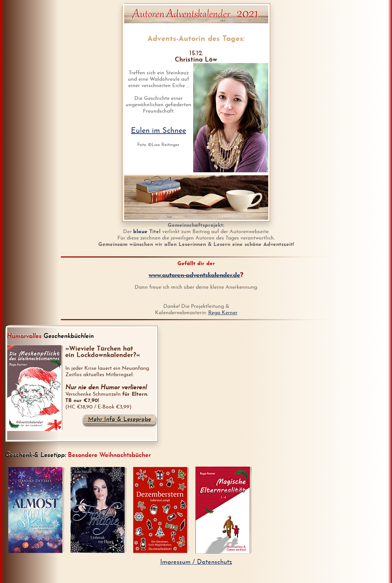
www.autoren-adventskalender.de (194, 275)
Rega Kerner (222, 312)
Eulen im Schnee (158, 131)
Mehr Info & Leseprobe (119, 420)
